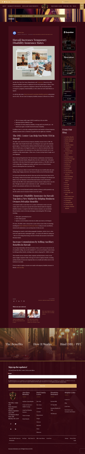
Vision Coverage (69, 204)
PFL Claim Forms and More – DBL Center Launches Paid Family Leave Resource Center (33, 321)
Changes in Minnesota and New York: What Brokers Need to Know (19, 321)
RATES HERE (82, 7)
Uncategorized (68, 202)
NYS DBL (67, 190)
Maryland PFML (69, 176)
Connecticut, (40, 82)
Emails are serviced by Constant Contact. (59, 381)
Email (10, 373)
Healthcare (67, 164)
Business (67, 143)
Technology (68, 200)
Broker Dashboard (69, 139)
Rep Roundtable (69, 198)
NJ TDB (67, 184)
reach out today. (20, 267)
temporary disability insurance (48, 300)
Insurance (67, 168)
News (66, 182)
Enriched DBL (68, 160)
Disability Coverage (69, 158)
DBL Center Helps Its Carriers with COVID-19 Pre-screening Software (48, 313)
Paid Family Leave (49, 34)
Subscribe (42, 385)
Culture (67, 155)
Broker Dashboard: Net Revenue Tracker (28, 225)
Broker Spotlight (69, 141)
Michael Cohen (21, 32)
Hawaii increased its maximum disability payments (36, 94)
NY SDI (67, 188)
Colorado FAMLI (69, 145)
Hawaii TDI (43, 34)
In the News (68, 166)
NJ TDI (67, 186)
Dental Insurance (69, 156)
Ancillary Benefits (37, 34)
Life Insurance (68, 170)
